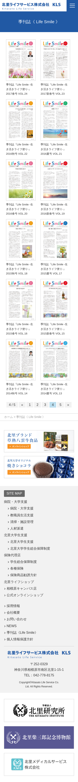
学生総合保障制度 (23, 562)
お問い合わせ (17, 619)
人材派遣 (17, 528)
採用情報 (13, 606)
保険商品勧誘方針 (23, 575)
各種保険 (17, 568)
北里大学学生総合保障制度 (30, 548)
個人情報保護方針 (20, 639)
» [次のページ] (68, 405)
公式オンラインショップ (25, 595)
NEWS (12, 626)
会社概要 (13, 612)
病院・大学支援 (21, 508)
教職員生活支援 (21, 515)
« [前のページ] (22, 405)
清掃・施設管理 (21, 522)
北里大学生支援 (21, 541)
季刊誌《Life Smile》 (22, 632)
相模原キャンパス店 (22, 588)
